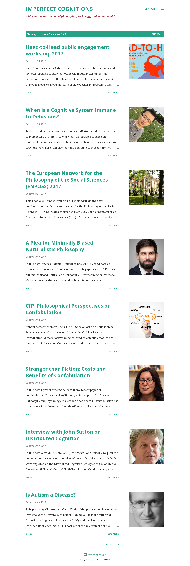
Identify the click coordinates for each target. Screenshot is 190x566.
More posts (112, 544)
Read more (113, 92)
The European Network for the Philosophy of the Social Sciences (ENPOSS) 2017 (67, 180)
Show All (157, 34)
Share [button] (29, 92)
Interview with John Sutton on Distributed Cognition (63, 435)
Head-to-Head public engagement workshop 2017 (67, 50)
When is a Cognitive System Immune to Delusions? (71, 113)
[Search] (149, 9)
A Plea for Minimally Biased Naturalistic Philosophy (59, 246)
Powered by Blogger (95, 554)
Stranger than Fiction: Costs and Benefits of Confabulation (66, 372)
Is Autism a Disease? (51, 494)
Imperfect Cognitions (59, 9)
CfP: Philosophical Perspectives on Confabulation (68, 309)
